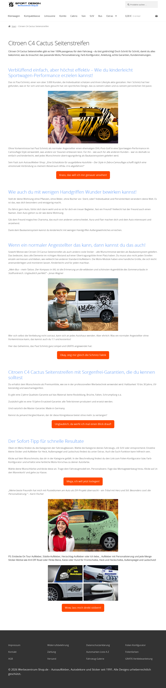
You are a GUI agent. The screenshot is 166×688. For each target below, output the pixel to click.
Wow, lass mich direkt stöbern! (83, 607)
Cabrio (73, 16)
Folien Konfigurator (135, 645)
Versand (51, 658)
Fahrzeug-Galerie (95, 658)
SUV (92, 16)
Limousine (49, 16)
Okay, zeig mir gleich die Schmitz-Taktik (83, 355)
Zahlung (51, 651)
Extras (109, 16)
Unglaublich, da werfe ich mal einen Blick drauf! (83, 424)
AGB (10, 658)
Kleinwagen (14, 16)
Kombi (62, 16)
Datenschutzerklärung (98, 645)
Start (14, 26)
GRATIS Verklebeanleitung (139, 658)
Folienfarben (132, 651)
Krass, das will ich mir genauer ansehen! (83, 175)
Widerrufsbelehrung (58, 645)
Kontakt (12, 651)
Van (84, 16)
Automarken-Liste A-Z (97, 651)
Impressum (14, 645)
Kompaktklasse (32, 16)
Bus (100, 16)
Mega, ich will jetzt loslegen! (83, 481)
